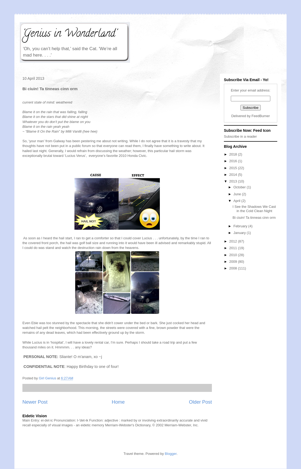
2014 (233, 175)
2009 (233, 262)
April (237, 201)
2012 (233, 241)
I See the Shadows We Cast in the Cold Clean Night (254, 209)
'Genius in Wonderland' (69, 34)
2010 (233, 255)
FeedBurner (261, 116)
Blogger (171, 454)
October (240, 187)
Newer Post (34, 402)
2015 (233, 168)
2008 (233, 268)
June (237, 194)
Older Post (200, 402)
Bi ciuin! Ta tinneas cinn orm (254, 218)
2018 (233, 154)
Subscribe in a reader (240, 136)
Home (118, 402)
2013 (233, 181)
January (240, 233)
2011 (233, 248)
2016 (233, 161)
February (240, 226)
